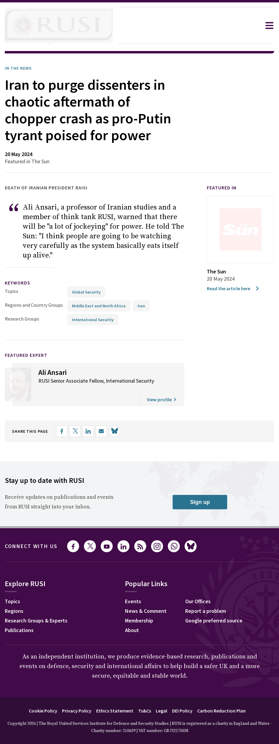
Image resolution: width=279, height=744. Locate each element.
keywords (20, 280)
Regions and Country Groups (35, 302)
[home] (59, 25)
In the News (20, 68)
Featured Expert (30, 352)
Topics (11, 288)
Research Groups (23, 316)
